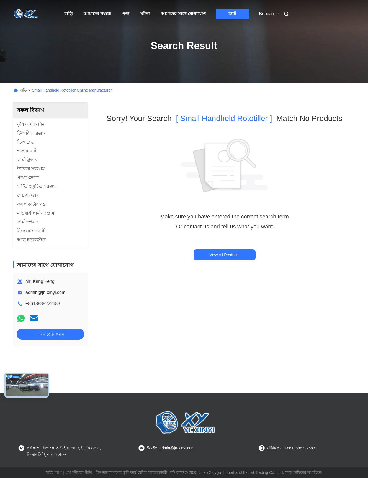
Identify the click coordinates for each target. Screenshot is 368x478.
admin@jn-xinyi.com (45, 292)
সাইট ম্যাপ (54, 472)
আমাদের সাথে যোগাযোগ (183, 13)
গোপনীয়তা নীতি (79, 472)
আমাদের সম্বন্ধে (97, 13)
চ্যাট (232, 13)
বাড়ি (68, 13)
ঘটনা (145, 13)
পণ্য (125, 13)
